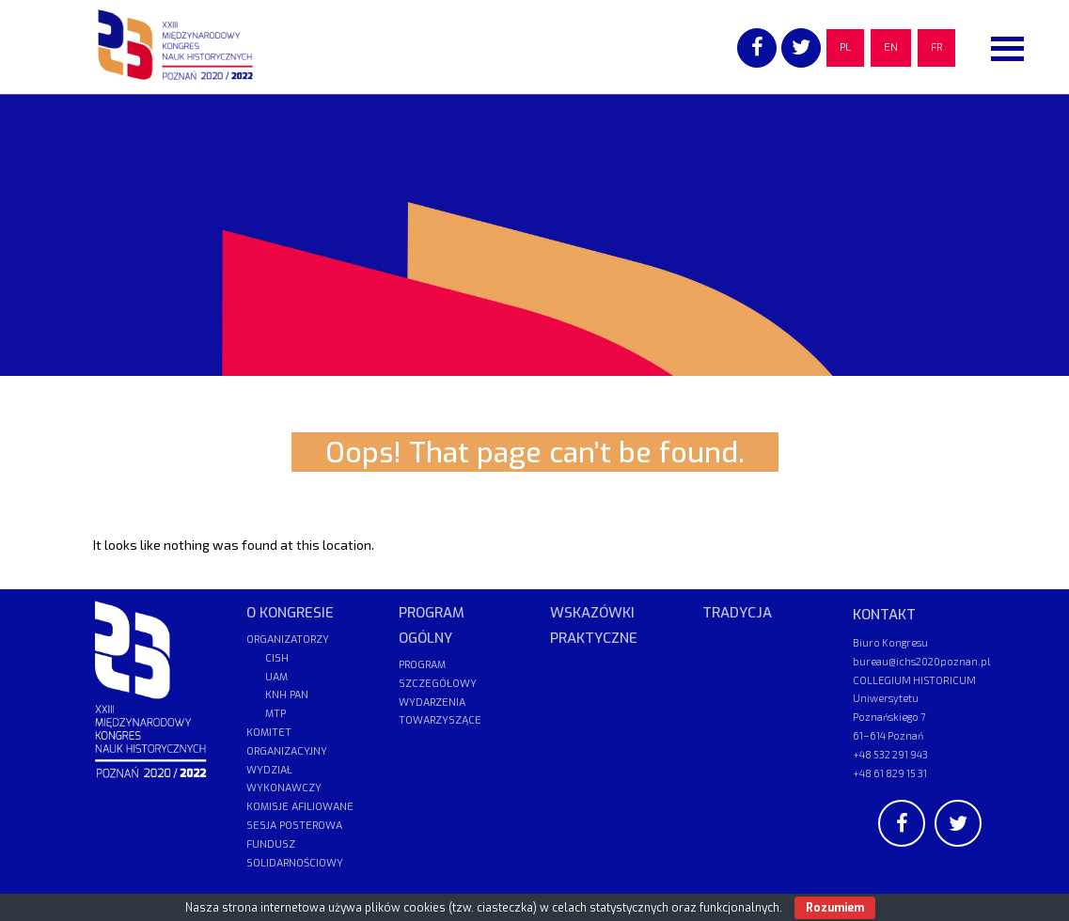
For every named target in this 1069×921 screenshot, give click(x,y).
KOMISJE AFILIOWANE (300, 807)
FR (936, 47)
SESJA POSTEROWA (294, 826)
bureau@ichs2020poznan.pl (921, 661)
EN (891, 47)
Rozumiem (835, 907)
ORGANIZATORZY (287, 639)
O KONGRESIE (290, 612)
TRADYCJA (737, 612)
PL (845, 47)
